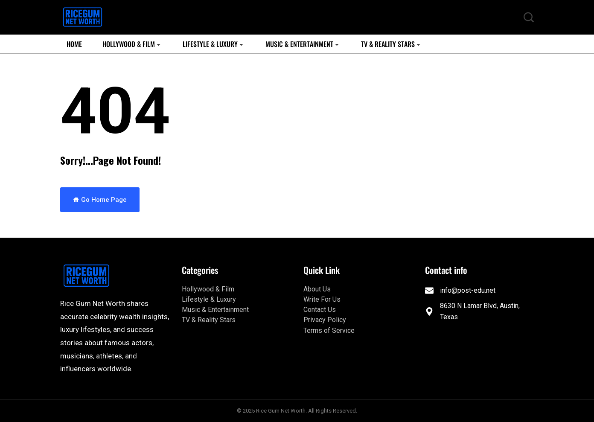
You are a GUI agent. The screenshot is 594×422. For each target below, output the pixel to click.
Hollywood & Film (128, 44)
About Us (317, 289)
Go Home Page (100, 200)
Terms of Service (329, 330)
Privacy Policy (324, 320)
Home (74, 44)
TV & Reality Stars (388, 44)
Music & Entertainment (299, 44)
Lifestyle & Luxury (210, 44)
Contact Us (319, 310)
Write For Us (322, 299)
